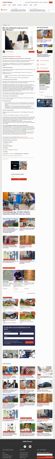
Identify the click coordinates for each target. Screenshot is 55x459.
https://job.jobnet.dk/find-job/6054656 (15, 155)
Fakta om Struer (23, 457)
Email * (21, 331)
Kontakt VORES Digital (7, 457)
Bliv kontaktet (29, 342)
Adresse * (6, 336)
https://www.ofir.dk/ (23, 137)
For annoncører (5, 454)
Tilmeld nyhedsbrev (49, 457)
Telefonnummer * (7, 331)
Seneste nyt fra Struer (24, 452)
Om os (4, 452)
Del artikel (31, 51)
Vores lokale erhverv (24, 454)
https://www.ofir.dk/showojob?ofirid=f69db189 (24, 138)
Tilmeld (50, 2)
